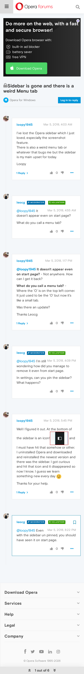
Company (13, 625)
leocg (21, 192)
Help (8, 603)
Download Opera (29, 57)
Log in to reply (69, 89)
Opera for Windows (22, 89)
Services (13, 592)
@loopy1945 (26, 200)
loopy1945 (25, 114)
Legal (9, 614)
